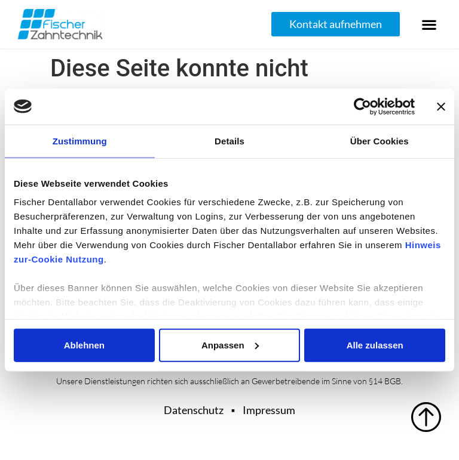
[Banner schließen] (441, 106)
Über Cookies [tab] (379, 140)
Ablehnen (84, 344)
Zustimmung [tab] (80, 140)
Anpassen (230, 344)
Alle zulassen (375, 344)
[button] (429, 24)
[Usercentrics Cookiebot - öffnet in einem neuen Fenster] (362, 106)
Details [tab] (229, 140)
